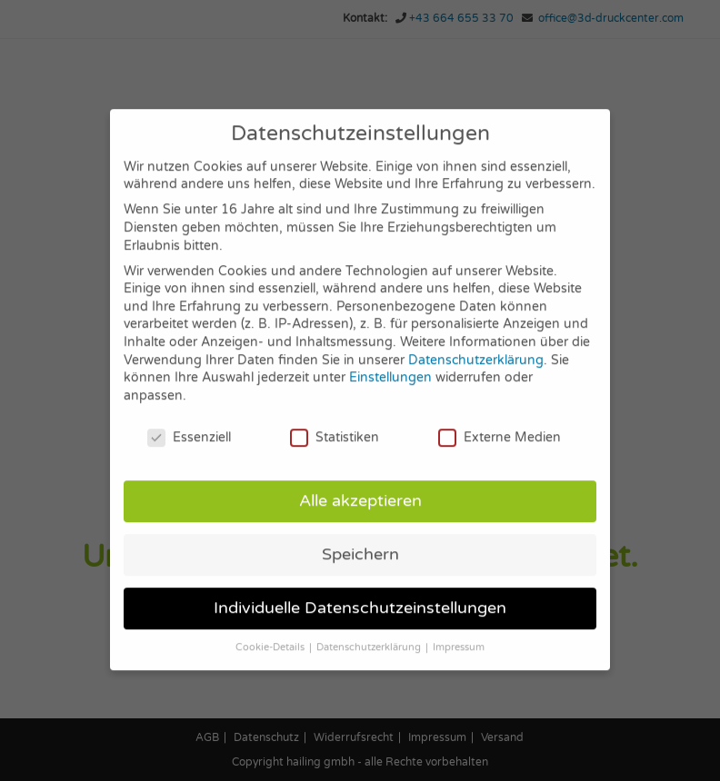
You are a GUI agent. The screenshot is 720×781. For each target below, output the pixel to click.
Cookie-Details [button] (271, 632)
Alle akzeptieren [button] (360, 486)
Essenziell (189, 421)
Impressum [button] (459, 632)
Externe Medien (499, 421)
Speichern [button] (360, 539)
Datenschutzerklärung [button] (370, 632)
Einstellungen (390, 362)
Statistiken (334, 421)
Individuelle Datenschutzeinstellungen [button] (360, 592)
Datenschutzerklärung (476, 344)
